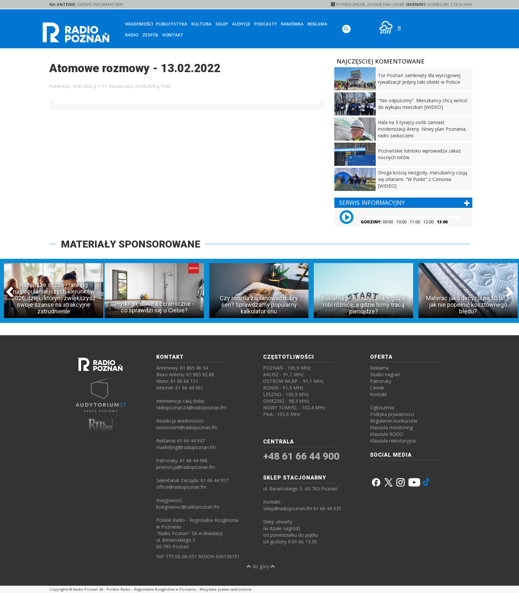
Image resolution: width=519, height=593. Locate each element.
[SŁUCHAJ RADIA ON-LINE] (448, 27)
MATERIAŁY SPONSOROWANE (130, 244)
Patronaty (380, 381)
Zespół (150, 35)
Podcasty (265, 24)
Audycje (241, 24)
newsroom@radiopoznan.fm (186, 427)
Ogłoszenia (382, 407)
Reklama (317, 24)
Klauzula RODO (386, 434)
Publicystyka (171, 24)
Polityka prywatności (392, 414)
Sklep (221, 24)
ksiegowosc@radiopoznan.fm (187, 507)
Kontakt (173, 35)
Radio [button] (131, 35)
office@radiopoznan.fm (181, 487)
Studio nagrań (385, 374)
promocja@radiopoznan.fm (185, 467)
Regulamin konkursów (393, 421)
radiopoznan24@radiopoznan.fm (191, 407)
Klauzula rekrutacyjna (393, 440)
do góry (261, 566)
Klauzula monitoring (391, 427)
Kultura (201, 24)
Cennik (377, 388)
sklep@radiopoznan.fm (287, 508)
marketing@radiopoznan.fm (186, 447)
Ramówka (292, 24)
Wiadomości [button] (139, 24)
